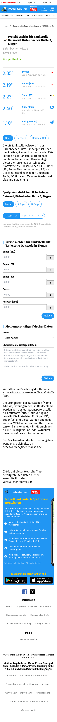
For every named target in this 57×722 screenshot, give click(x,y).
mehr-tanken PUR (7, 15)
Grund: (6, 332)
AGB (47, 606)
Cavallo (22, 684)
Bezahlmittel (39, 138)
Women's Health (28, 710)
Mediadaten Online (28, 639)
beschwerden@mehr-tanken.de (22, 447)
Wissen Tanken (37, 15)
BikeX (45, 675)
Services (21, 138)
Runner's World (39, 701)
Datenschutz (36, 606)
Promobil (24, 701)
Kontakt (9, 606)
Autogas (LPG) (10, 301)
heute (8, 204)
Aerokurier (11, 675)
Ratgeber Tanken (22, 15)
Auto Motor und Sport (30, 675)
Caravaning (11, 684)
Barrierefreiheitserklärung (19, 623)
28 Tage (35, 204)
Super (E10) (9, 251)
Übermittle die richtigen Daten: (19, 345)
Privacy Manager (42, 623)
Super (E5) (8, 264)
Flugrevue (33, 684)
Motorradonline (43, 693)
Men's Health (26, 693)
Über (7, 138)
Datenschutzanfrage (39, 615)
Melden (48, 315)
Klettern (45, 684)
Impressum (22, 606)
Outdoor (13, 701)
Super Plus (8, 276)
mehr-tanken (11, 693)
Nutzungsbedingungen (16, 615)
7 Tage (21, 204)
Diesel (6, 289)
